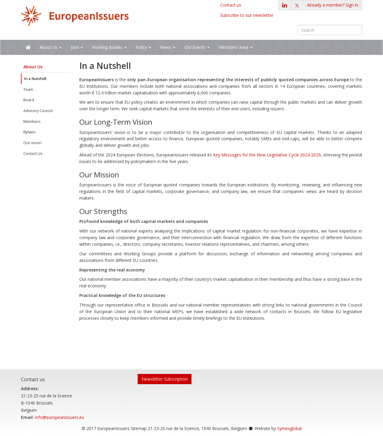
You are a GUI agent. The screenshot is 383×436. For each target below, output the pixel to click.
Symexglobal (289, 428)
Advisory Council (38, 110)
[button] (332, 5)
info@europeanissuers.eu (59, 417)
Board (28, 99)
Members (32, 121)
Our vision (32, 142)
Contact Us (32, 153)
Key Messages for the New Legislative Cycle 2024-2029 (267, 155)
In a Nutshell (35, 78)
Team (28, 89)
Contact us (230, 5)
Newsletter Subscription (165, 379)
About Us (32, 67)
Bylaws (29, 132)
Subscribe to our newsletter (246, 15)
